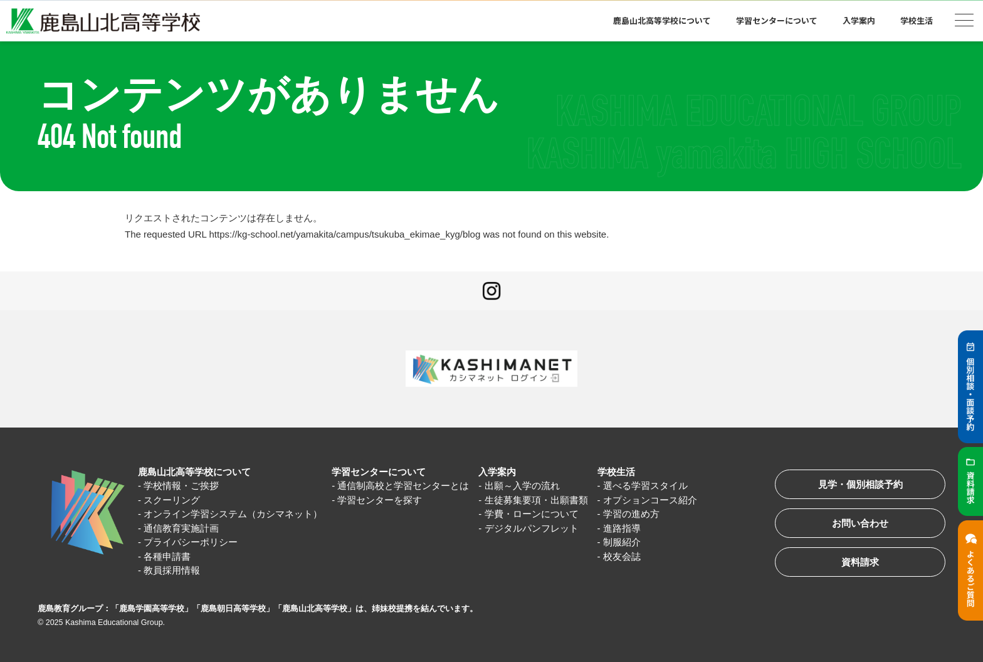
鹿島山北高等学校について (662, 20)
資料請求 (860, 562)
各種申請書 (167, 556)
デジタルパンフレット (532, 528)
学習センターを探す (379, 500)
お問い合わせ (860, 523)
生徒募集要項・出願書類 (536, 500)
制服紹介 (622, 542)
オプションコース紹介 (650, 500)
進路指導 (622, 528)
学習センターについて (776, 20)
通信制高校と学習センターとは (403, 485)
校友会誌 (622, 556)
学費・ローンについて (532, 513)
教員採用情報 (172, 570)
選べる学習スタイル (645, 485)
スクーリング (172, 500)
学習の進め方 (631, 513)
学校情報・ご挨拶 (181, 485)
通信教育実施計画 (181, 528)
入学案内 (859, 20)
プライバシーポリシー (191, 542)
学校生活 (916, 20)
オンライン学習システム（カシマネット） (233, 513)
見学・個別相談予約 (860, 484)
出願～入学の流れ (522, 485)
